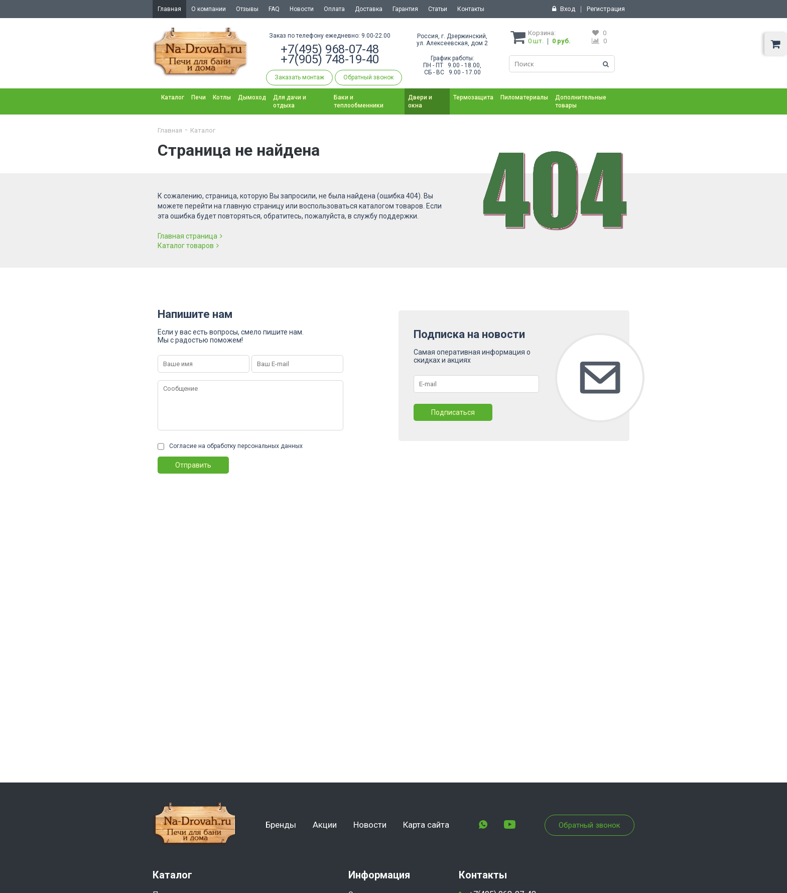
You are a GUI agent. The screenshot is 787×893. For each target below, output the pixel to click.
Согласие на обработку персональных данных (236, 446)
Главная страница (190, 236)
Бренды (281, 825)
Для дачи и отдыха (289, 101)
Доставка (368, 9)
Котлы (222, 97)
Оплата (334, 9)
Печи (198, 97)
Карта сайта (426, 825)
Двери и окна (420, 101)
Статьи (437, 9)
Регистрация (606, 9)
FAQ (274, 9)
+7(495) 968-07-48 (330, 49)
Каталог (172, 97)
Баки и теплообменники (358, 101)
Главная (169, 9)
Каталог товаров (188, 246)
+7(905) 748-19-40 (330, 59)
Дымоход (252, 97)
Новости (302, 9)
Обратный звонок (368, 77)
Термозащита (473, 97)
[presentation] (234, 493)
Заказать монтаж (299, 77)
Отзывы (247, 9)
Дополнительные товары (580, 101)
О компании (208, 9)
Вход (567, 9)
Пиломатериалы (524, 97)
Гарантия (405, 9)
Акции (325, 825)
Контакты (470, 9)
